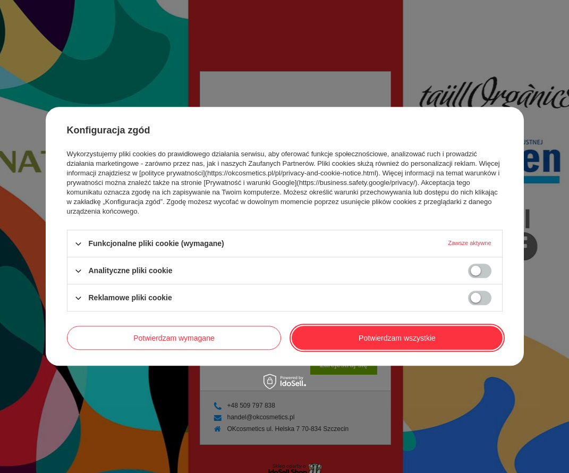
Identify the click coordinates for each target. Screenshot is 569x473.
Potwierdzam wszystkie (397, 338)
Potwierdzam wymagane (174, 338)
